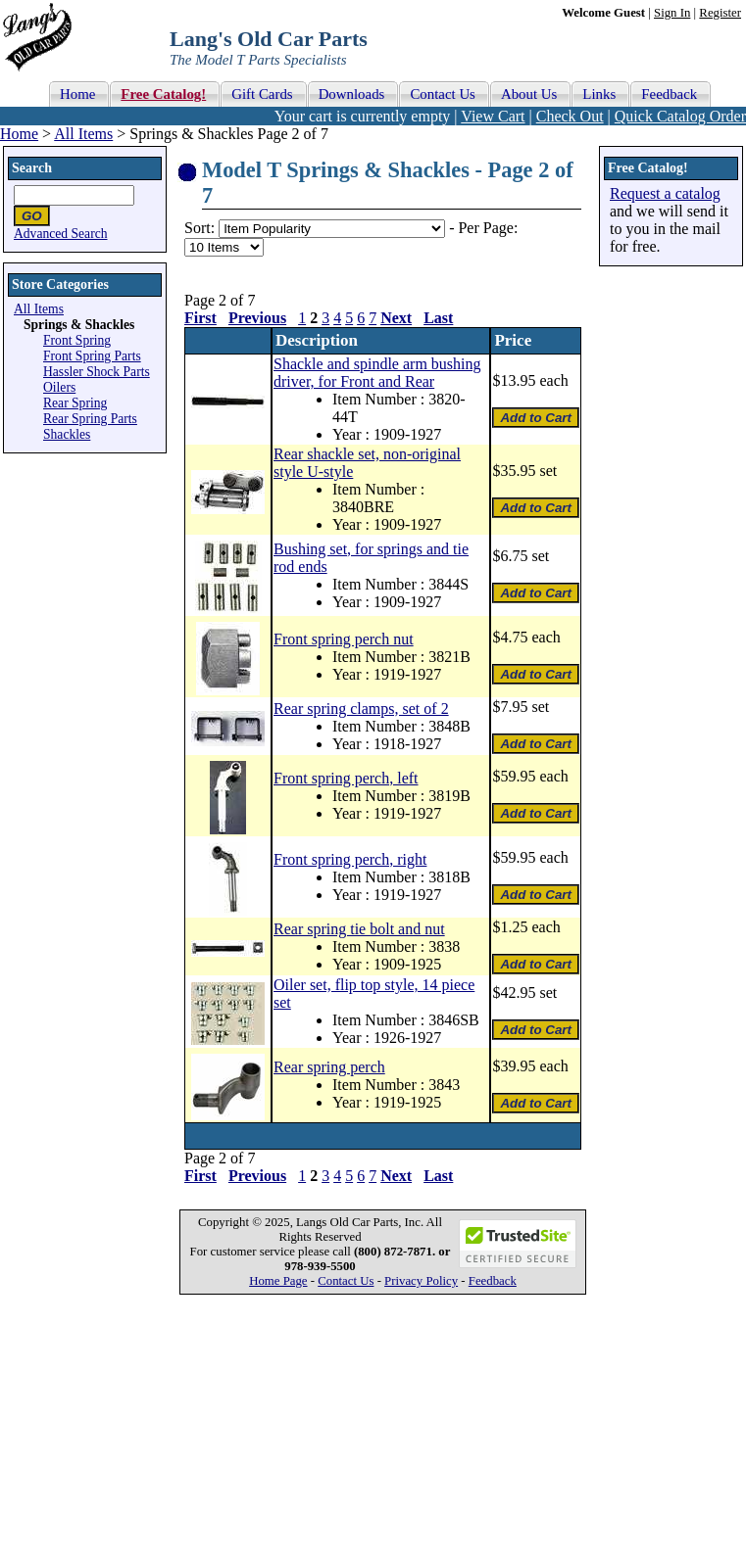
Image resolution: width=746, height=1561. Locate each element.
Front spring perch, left (346, 778)
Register (720, 13)
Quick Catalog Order (680, 116)
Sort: (199, 227)
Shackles (66, 434)
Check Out (570, 116)
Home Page (278, 1281)
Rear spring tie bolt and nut (359, 929)
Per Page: (488, 227)
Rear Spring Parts (90, 418)
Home (19, 133)
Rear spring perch (329, 1067)
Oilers (59, 387)
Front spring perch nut (344, 639)
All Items (83, 133)
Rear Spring (75, 403)
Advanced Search (61, 233)
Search (32, 168)
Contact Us (345, 1281)
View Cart (492, 116)
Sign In (672, 13)
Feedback (493, 1281)
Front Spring (77, 340)
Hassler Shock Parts (96, 371)
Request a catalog (665, 193)
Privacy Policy (421, 1281)
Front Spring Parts (92, 356)
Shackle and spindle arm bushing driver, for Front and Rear (377, 372)
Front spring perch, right (350, 859)
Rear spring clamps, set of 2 (361, 708)
